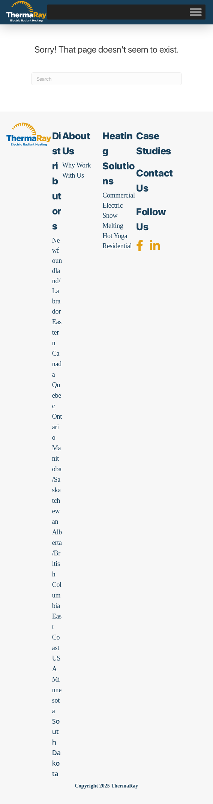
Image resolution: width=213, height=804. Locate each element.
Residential (117, 246)
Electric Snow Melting (112, 215)
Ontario (57, 427)
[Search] (107, 78)
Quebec (56, 395)
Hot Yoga (114, 236)
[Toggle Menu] (196, 12)
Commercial (118, 195)
